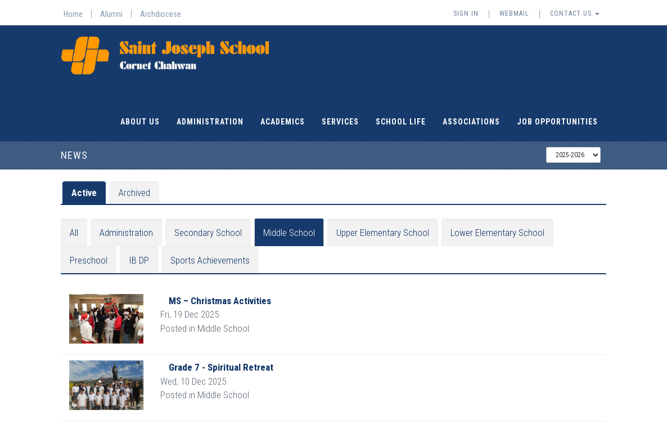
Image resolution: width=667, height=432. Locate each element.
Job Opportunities (557, 121)
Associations (471, 121)
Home (73, 14)
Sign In (466, 13)
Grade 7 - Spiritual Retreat (221, 366)
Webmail (514, 13)
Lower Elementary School (497, 232)
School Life (401, 121)
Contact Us (575, 13)
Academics (282, 121)
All (74, 232)
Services (340, 121)
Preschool (88, 259)
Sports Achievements (210, 259)
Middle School (289, 232)
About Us (140, 121)
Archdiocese (160, 14)
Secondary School (208, 232)
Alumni (111, 14)
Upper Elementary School (382, 232)
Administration (210, 121)
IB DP (139, 259)
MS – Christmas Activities (220, 300)
